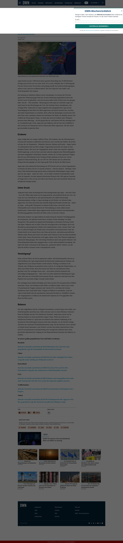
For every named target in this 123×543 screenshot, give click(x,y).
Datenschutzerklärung (90, 30)
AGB (100, 30)
